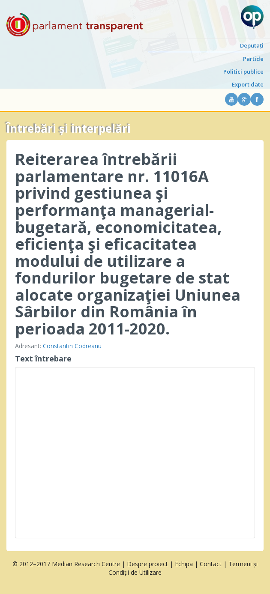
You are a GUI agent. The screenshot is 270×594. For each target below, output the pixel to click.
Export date (248, 84)
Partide (253, 59)
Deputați (252, 45)
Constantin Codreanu (72, 346)
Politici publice (243, 71)
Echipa (184, 564)
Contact (211, 564)
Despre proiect (147, 564)
